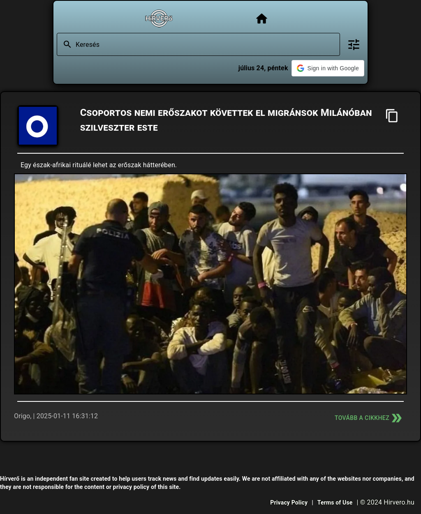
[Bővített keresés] (353, 44)
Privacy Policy (289, 502)
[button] (327, 68)
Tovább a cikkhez (369, 418)
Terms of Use (335, 502)
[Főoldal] (261, 18)
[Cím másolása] (392, 115)
